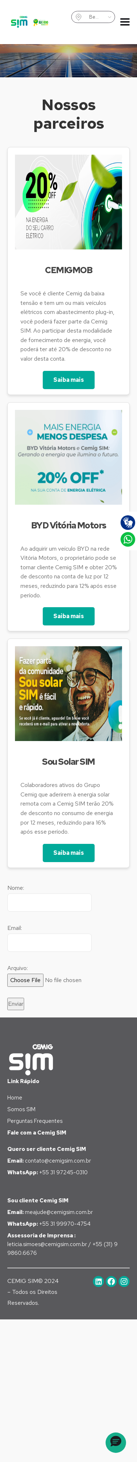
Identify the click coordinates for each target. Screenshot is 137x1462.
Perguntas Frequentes (34, 1121)
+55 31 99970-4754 (49, 1224)
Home (14, 1097)
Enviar (15, 1004)
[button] (116, 1442)
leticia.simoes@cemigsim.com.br (47, 1244)
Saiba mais (68, 380)
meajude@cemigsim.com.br (50, 1212)
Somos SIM (21, 1109)
